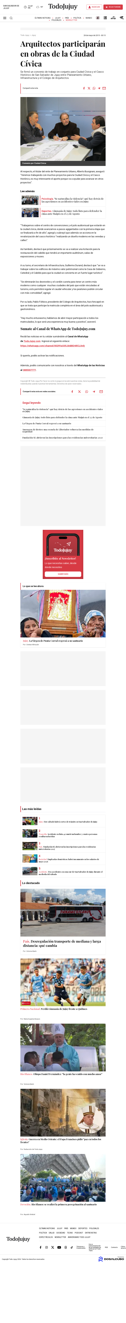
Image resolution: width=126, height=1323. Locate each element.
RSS (106, 1247)
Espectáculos (46, 1237)
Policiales (56, 20)
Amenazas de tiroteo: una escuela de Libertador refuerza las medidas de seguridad (58, 430)
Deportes (82, 1228)
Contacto (114, 1247)
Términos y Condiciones (80, 1247)
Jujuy (58, 18)
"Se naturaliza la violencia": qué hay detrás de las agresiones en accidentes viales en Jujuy (62, 410)
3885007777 (29, 370)
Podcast (79, 1233)
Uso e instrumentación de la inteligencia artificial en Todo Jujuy (95, 1247)
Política (77, 18)
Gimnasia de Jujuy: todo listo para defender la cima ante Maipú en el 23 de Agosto (62, 417)
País (67, 18)
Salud (51, 1233)
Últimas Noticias (42, 18)
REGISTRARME (115, 7)
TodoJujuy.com (32, 341)
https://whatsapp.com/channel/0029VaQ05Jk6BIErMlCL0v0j (52, 346)
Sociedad (60, 1233)
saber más (63, 574)
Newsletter (71, 20)
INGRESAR (96, 7)
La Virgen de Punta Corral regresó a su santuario (46, 423)
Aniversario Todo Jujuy (79, 1237)
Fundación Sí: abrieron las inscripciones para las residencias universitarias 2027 (62, 437)
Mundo (89, 18)
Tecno (70, 1233)
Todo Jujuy (25, 35)
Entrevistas (91, 1233)
